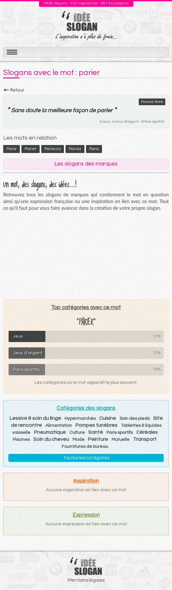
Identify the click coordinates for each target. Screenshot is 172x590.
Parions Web (152, 102)
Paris (94, 149)
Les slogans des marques (86, 164)
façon (80, 110)
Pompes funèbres (96, 425)
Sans (17, 110)
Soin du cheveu (51, 439)
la (44, 110)
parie (11, 149)
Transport (145, 439)
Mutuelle (120, 439)
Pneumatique (50, 432)
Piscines (21, 439)
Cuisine (107, 418)
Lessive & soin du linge (35, 418)
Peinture (98, 439)
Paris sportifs (153, 122)
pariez (75, 149)
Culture (77, 432)
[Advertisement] (86, 255)
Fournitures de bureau (85, 446)
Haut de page (159, 571)
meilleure (59, 110)
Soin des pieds (135, 418)
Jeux (106, 122)
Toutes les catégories (86, 457)
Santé (95, 432)
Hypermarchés (80, 418)
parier (104, 110)
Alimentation (58, 425)
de (92, 110)
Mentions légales (86, 580)
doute (32, 110)
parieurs (52, 149)
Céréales (147, 432)
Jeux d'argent (126, 122)
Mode (78, 439)
